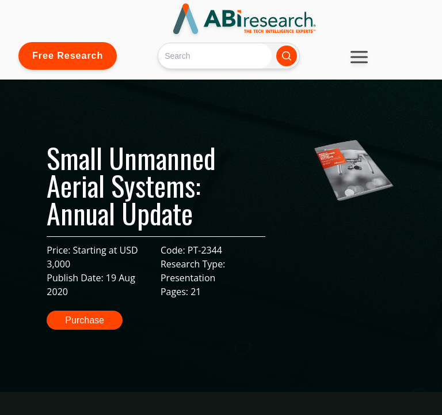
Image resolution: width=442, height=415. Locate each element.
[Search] (215, 55)
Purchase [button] (84, 320)
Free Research (67, 56)
